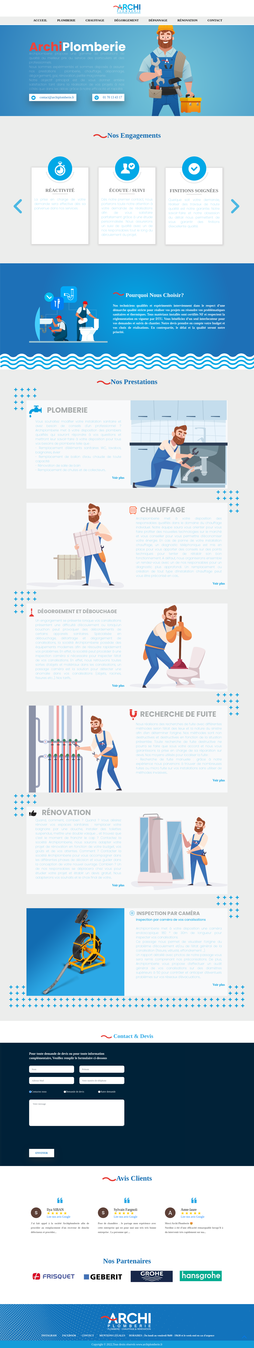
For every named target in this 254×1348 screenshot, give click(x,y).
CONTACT (88, 1335)
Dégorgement (126, 20)
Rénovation (187, 20)
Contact (215, 20)
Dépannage (158, 20)
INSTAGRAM (49, 1335)
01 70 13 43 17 (108, 98)
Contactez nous (38, 1091)
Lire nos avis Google (58, 1216)
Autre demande (107, 1091)
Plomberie (66, 20)
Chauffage (95, 20)
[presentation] (15, 209)
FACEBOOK (69, 1335)
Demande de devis (74, 1091)
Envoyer (41, 1153)
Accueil (40, 20)
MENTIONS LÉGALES (112, 1335)
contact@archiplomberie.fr (52, 98)
